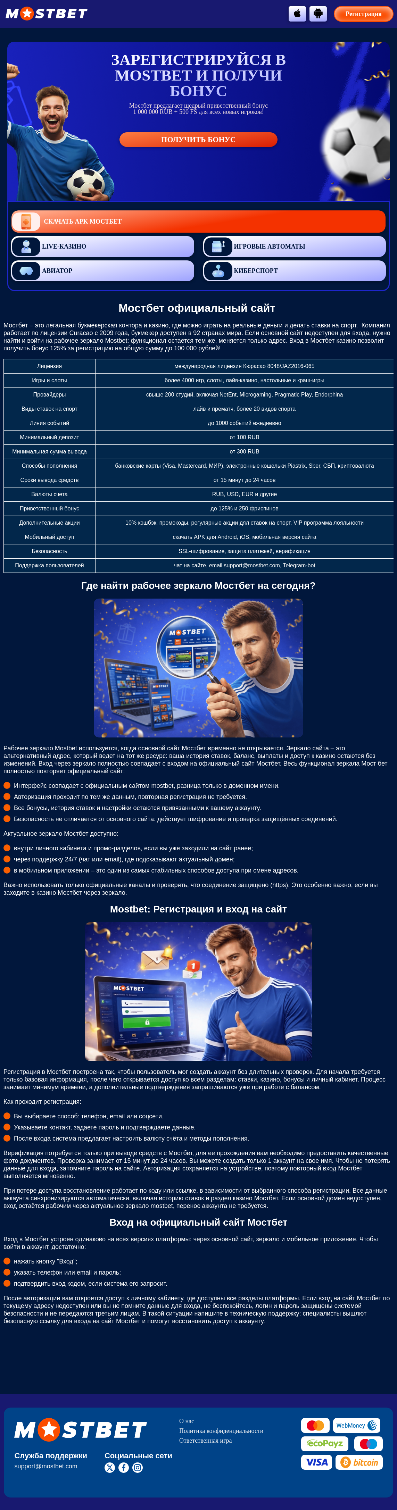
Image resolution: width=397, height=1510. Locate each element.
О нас (186, 1421)
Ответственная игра (205, 1440)
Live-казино (49, 246)
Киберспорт (241, 271)
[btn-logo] (46, 13)
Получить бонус (198, 139)
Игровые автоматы (254, 246)
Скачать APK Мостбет (67, 221)
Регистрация (364, 13)
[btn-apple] (297, 13)
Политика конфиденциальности (221, 1431)
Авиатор (42, 271)
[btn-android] (318, 13)
